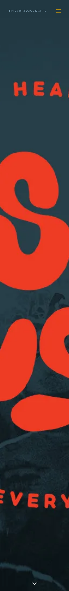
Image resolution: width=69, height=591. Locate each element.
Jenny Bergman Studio (27, 11)
